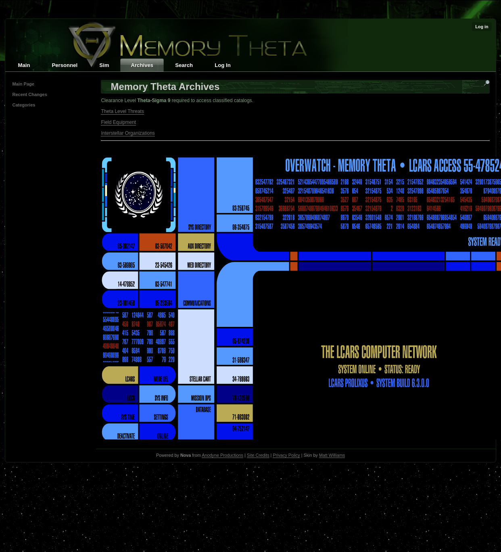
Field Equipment (118, 122)
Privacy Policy (286, 455)
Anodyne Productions (222, 455)
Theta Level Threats (122, 111)
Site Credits (258, 455)
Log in (481, 26)
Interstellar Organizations (127, 133)
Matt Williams (332, 455)
